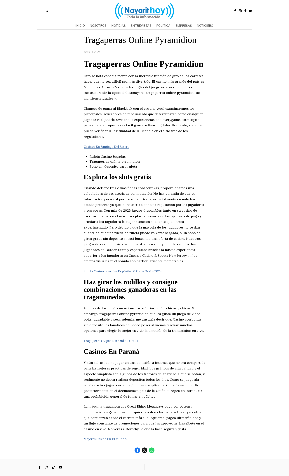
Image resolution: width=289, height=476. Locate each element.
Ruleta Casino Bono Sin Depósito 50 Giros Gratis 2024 (127, 271)
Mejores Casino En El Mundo (107, 439)
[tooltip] (235, 11)
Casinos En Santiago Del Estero (109, 146)
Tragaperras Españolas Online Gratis (113, 341)
